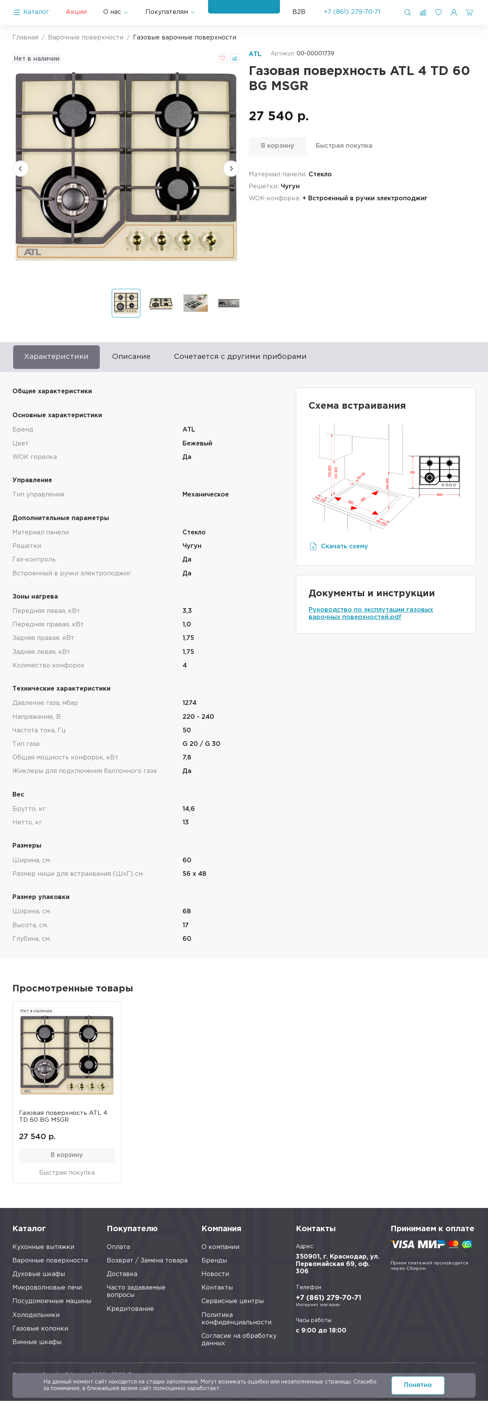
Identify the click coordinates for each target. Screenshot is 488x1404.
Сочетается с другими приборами (254, 357)
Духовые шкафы (38, 1277)
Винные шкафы (36, 1345)
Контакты (217, 1291)
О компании (220, 1250)
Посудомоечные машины (51, 1305)
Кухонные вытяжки (43, 1250)
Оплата (118, 1250)
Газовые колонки (40, 1332)
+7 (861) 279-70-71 (352, 12)
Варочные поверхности (50, 1264)
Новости (215, 1277)
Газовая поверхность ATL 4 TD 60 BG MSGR (63, 1118)
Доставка (122, 1277)
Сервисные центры (232, 1305)
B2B (298, 12)
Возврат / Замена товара (147, 1264)
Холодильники (36, 1318)
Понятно (418, 1385)
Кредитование (130, 1312)
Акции (76, 12)
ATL (255, 54)
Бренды (214, 1264)
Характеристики (59, 357)
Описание (139, 357)
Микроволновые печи (47, 1291)
